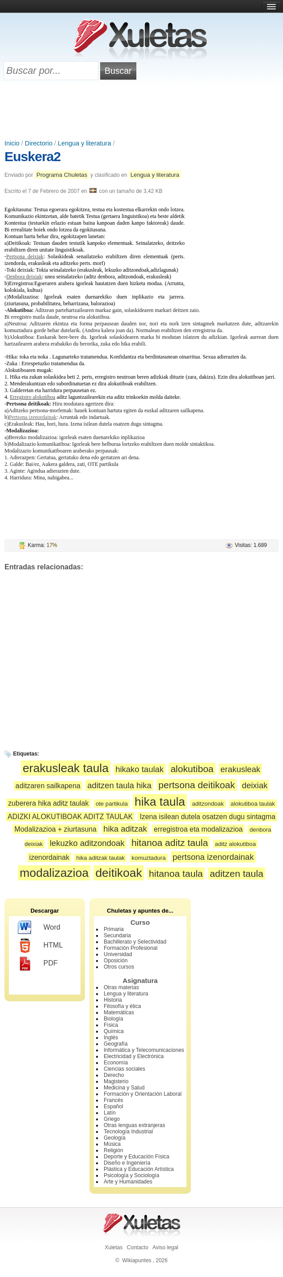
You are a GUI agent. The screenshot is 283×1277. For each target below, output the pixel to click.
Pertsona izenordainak (32, 417)
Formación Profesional (130, 948)
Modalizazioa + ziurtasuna (55, 829)
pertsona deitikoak (196, 785)
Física (111, 1025)
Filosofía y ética (122, 1006)
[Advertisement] (141, 110)
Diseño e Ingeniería (127, 1163)
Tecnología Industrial (128, 1131)
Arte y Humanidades (128, 1182)
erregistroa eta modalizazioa (198, 829)
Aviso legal (165, 1247)
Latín (110, 1113)
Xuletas (113, 1247)
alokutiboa (191, 769)
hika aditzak (125, 828)
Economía (116, 1062)
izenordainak (49, 857)
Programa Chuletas (61, 174)
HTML (40, 946)
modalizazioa (54, 873)
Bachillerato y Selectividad (135, 942)
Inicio (12, 143)
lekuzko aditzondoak (87, 843)
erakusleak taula (66, 768)
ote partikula (112, 803)
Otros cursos (119, 967)
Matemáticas (119, 1012)
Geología (115, 1138)
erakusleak (240, 769)
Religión (113, 1150)
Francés (113, 1100)
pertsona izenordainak (213, 857)
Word (39, 928)
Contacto (137, 1247)
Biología (113, 1019)
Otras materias (121, 987)
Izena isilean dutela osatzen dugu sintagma (207, 816)
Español (113, 1106)
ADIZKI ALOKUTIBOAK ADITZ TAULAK (70, 816)
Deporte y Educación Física (136, 1156)
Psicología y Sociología (131, 1175)
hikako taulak (139, 769)
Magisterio (116, 1081)
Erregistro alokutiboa (32, 397)
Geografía (115, 1044)
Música (112, 1144)
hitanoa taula (176, 873)
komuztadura (148, 857)
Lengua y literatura (84, 143)
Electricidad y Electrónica (134, 1056)
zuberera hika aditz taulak (48, 803)
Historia (113, 1000)
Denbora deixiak (24, 276)
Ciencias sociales (124, 1069)
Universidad (118, 954)
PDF (38, 964)
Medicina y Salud (124, 1088)
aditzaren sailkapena (48, 786)
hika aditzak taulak (100, 857)
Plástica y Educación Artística (139, 1169)
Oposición (115, 960)
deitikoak (118, 873)
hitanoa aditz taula (169, 842)
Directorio (39, 143)
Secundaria (117, 935)
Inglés (111, 1037)
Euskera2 (32, 156)
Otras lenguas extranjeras (134, 1125)
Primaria (114, 929)
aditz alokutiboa (235, 844)
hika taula (160, 801)
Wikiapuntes (136, 1260)
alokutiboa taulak (253, 803)
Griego (112, 1119)
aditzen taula (236, 873)
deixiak (255, 785)
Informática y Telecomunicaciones (144, 1050)
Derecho (114, 1075)
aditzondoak (208, 803)
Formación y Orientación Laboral (143, 1094)
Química (114, 1031)
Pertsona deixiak (24, 256)
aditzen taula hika (119, 785)
